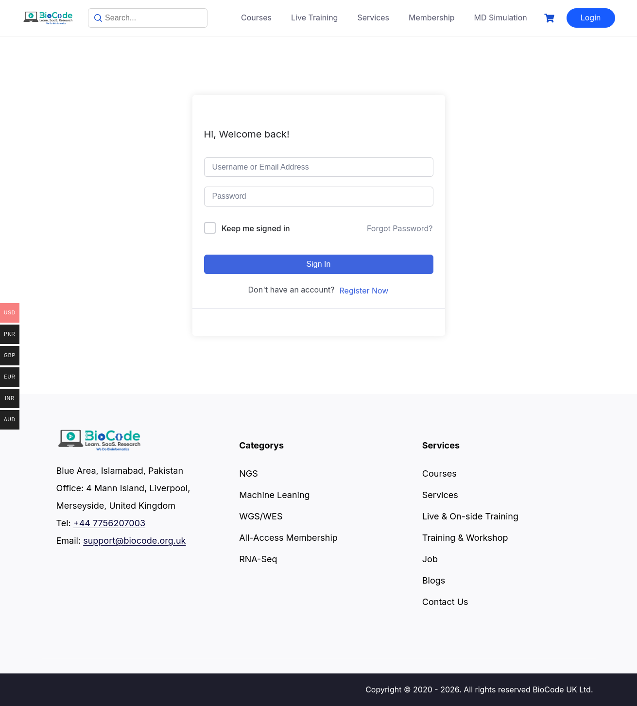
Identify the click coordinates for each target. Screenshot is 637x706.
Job (430, 559)
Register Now (364, 290)
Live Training (314, 17)
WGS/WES (260, 516)
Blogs (433, 580)
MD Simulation (500, 17)
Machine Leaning (274, 495)
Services (373, 17)
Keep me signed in (256, 228)
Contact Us (445, 602)
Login (591, 17)
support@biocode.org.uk (134, 540)
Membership (432, 17)
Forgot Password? (400, 228)
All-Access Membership (288, 538)
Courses (256, 17)
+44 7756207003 (109, 523)
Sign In (319, 264)
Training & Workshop (465, 538)
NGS (248, 473)
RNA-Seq (258, 559)
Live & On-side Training (470, 516)
